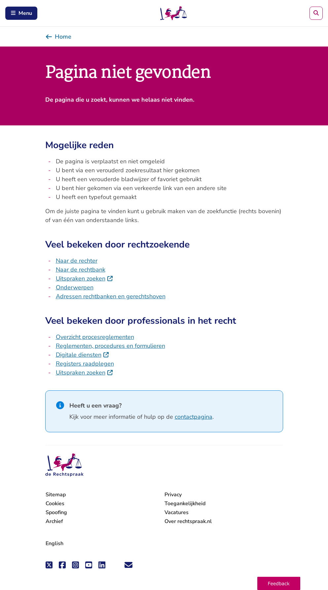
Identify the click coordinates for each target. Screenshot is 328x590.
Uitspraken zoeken (84, 278)
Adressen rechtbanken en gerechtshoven (110, 296)
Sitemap (56, 494)
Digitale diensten (82, 355)
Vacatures (176, 512)
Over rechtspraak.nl (188, 521)
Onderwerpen (74, 287)
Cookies (55, 503)
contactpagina (193, 417)
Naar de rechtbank (80, 270)
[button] (278, 583)
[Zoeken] (316, 13)
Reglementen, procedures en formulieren (110, 346)
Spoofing (56, 512)
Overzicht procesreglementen (95, 337)
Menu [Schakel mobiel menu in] (21, 13)
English (54, 543)
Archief (54, 521)
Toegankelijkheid (184, 503)
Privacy (173, 494)
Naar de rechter (76, 261)
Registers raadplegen (85, 364)
